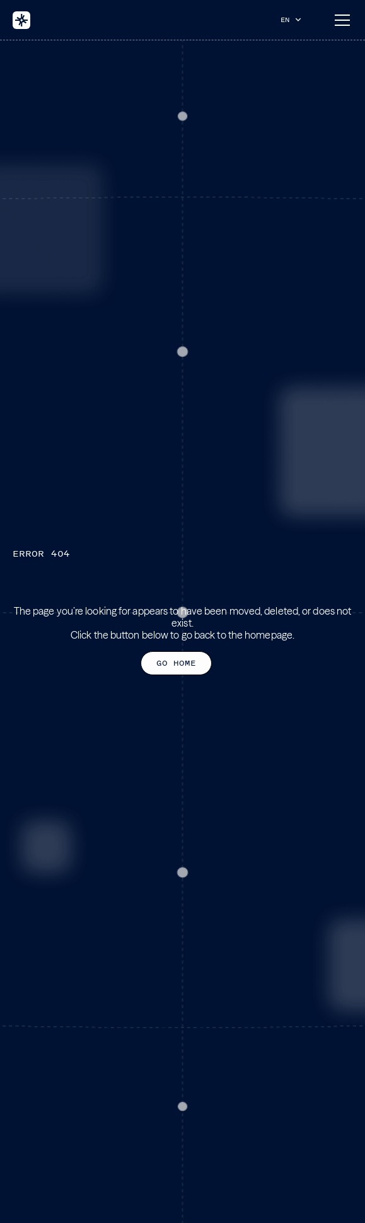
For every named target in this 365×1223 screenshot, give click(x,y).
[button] (294, 19)
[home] (21, 20)
